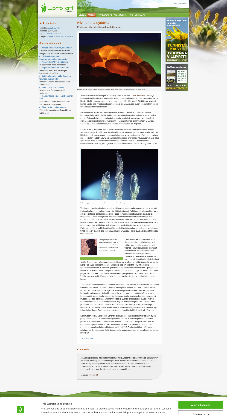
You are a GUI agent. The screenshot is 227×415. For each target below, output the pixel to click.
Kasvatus (69, 36)
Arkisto (49, 34)
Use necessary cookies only (200, 407)
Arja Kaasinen (54, 28)
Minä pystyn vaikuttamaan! (54, 107)
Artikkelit (57, 34)
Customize (201, 398)
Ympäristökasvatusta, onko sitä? (57, 48)
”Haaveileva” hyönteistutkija (55, 62)
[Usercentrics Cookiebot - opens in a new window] (20, 409)
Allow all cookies (200, 388)
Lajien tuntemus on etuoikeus (55, 68)
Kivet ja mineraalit (56, 36)
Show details (48, 408)
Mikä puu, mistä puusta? (53, 87)
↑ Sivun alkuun (86, 338)
